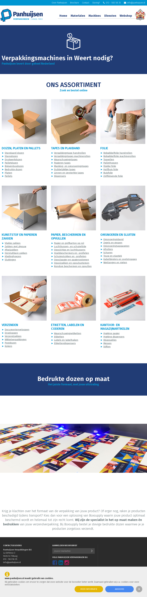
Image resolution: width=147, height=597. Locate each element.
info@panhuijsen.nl (134, 2)
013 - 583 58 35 (112, 2)
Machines (95, 15)
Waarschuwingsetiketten (67, 333)
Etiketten (59, 336)
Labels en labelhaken (66, 340)
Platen (8, 172)
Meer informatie (88, 589)
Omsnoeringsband (113, 239)
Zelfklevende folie (113, 176)
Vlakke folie (109, 166)
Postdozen (10, 342)
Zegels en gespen (112, 242)
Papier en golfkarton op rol (69, 243)
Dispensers (60, 176)
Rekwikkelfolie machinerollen (119, 156)
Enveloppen (11, 332)
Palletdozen (11, 162)
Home (63, 15)
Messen (107, 343)
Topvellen (108, 159)
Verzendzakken (13, 336)
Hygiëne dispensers (113, 336)
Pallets (8, 176)
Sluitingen (10, 259)
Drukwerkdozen (13, 159)
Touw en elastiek (112, 255)
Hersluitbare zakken (16, 253)
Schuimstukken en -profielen (70, 256)
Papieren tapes (62, 162)
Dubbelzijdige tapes (64, 169)
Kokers (8, 346)
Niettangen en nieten (115, 262)
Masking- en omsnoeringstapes (71, 166)
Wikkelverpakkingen (16, 339)
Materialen (78, 15)
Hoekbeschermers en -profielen (71, 253)
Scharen (108, 252)
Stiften (107, 346)
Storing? (96, 2)
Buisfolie (108, 172)
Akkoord (119, 589)
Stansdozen (11, 156)
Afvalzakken (11, 249)
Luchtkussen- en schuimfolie (70, 246)
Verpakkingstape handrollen (70, 152)
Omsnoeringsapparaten (116, 246)
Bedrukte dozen (13, 169)
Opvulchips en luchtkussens (69, 249)
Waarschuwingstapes (65, 159)
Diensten (110, 15)
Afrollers (108, 249)
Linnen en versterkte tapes (69, 172)
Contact (85, 2)
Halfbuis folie (110, 169)
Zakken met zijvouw (15, 246)
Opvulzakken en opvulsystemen (71, 263)
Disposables (109, 340)
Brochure (74, 2)
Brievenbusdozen (14, 166)
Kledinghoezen (13, 256)
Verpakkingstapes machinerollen (72, 156)
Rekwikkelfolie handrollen (117, 152)
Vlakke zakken (13, 243)
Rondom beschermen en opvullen (73, 266)
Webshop (126, 15)
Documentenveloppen (17, 329)
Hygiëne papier (111, 333)
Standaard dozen (14, 152)
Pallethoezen (110, 162)
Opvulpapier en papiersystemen (71, 259)
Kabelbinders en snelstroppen (120, 259)
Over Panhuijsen (59, 2)
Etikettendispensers (65, 343)
